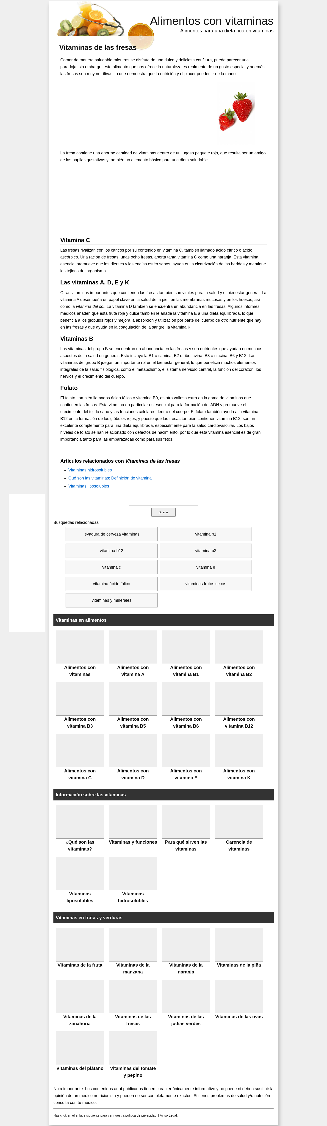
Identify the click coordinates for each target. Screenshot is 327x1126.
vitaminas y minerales (111, 600)
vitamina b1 (205, 534)
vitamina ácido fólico (111, 583)
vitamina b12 (111, 550)
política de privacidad (140, 1115)
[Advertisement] (131, 113)
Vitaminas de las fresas (98, 47)
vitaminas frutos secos (205, 583)
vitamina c (111, 567)
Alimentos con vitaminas (212, 20)
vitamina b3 (205, 550)
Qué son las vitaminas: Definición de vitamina (110, 478)
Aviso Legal (168, 1115)
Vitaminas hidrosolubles (90, 470)
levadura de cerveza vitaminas (111, 534)
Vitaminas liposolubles (88, 486)
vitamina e (205, 567)
